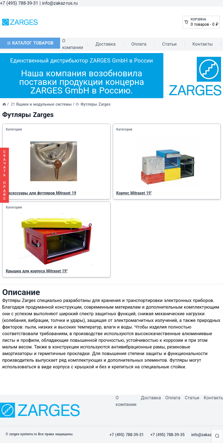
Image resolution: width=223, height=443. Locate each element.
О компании (72, 44)
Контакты (203, 44)
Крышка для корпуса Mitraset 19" (37, 271)
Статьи (169, 44)
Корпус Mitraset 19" (134, 193)
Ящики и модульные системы (44, 104)
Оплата (138, 44)
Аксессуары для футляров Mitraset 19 (41, 193)
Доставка (106, 44)
